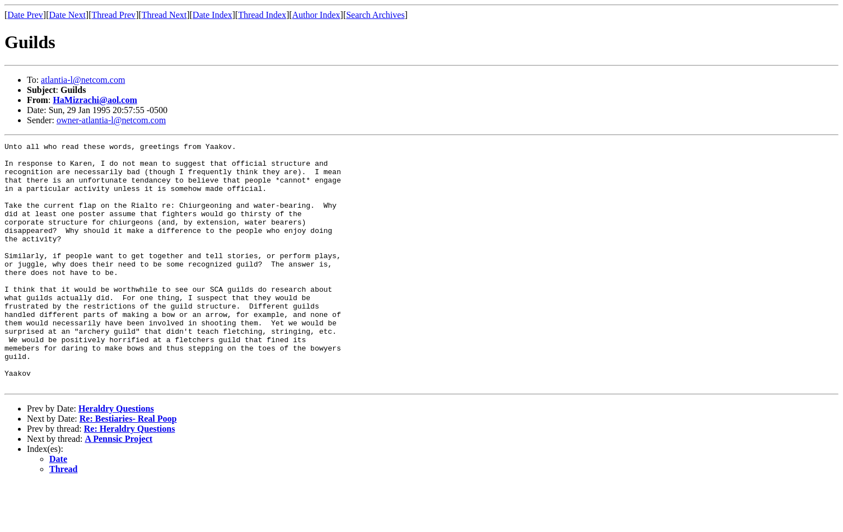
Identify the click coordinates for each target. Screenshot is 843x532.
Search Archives (375, 15)
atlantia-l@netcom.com (83, 80)
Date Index (212, 15)
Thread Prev (113, 15)
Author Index (316, 15)
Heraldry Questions (116, 457)
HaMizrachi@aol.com (95, 100)
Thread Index (262, 15)
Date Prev (25, 15)
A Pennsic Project (119, 487)
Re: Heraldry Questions (129, 477)
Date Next (67, 15)
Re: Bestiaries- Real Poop (128, 467)
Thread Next (164, 15)
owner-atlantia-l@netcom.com (111, 120)
